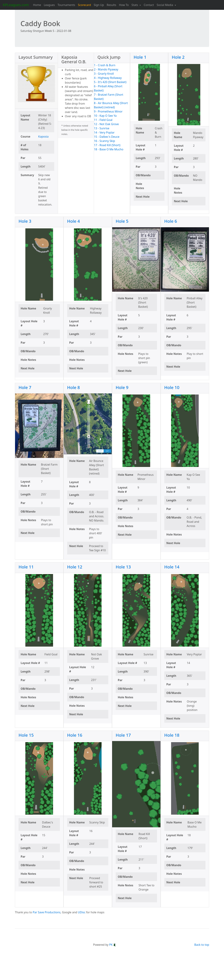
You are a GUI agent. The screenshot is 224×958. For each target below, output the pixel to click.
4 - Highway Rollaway (108, 78)
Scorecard (84, 5)
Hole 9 (122, 387)
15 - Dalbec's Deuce (107, 137)
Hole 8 (73, 387)
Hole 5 (122, 221)
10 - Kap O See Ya (105, 116)
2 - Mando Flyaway (106, 69)
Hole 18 (172, 735)
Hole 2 (178, 57)
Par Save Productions (47, 912)
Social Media (165, 5)
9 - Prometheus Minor (108, 111)
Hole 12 (74, 567)
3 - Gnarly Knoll (104, 74)
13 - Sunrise (101, 128)
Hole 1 (140, 57)
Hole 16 (74, 735)
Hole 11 (26, 567)
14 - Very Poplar (104, 132)
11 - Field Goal (103, 120)
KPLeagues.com (16, 4)
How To (124, 5)
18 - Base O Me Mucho (108, 149)
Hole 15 (26, 735)
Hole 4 (73, 221)
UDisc (81, 912)
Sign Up (99, 5)
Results (111, 5)
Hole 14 (172, 567)
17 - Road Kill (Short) (107, 145)
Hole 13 (123, 567)
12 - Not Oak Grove (106, 124)
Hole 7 (25, 387)
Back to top (201, 945)
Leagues (49, 5)
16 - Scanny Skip (104, 141)
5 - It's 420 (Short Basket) (110, 82)
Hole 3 (25, 221)
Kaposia (43, 136)
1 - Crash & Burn (104, 65)
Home (37, 5)
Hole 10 (172, 387)
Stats (135, 5)
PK (112, 945)
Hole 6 (170, 221)
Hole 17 (123, 735)
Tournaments (66, 5)
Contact (149, 5)
